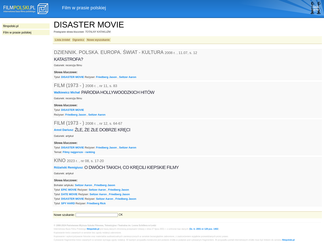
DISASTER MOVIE (72, 77)
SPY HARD (68, 203)
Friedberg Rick (96, 203)
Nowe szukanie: (64, 214)
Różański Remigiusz (68, 167)
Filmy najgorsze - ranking (79, 152)
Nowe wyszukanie (98, 39)
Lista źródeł (62, 39)
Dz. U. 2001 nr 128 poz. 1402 (204, 229)
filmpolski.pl (93, 229)
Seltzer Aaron (127, 77)
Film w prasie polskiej (17, 32)
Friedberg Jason (106, 77)
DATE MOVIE (69, 194)
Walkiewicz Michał (67, 92)
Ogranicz (78, 39)
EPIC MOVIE (69, 189)
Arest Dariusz (63, 129)
